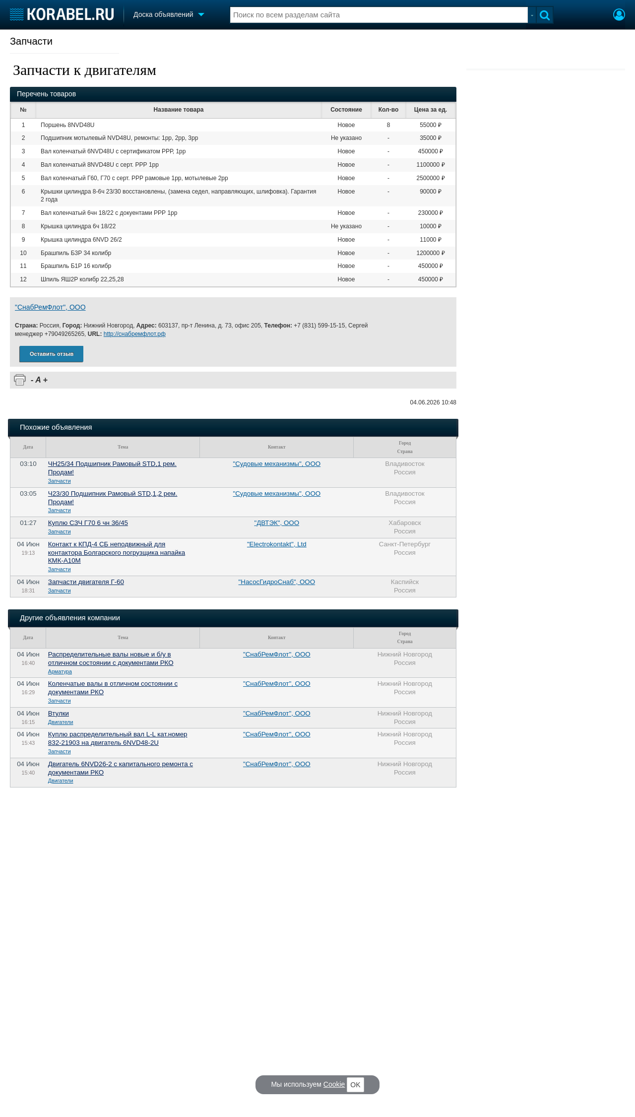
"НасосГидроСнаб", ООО (277, 582)
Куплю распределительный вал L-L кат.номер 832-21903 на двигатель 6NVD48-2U (118, 738)
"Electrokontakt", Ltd (277, 544)
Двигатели (60, 722)
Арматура (60, 671)
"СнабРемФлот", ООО (50, 307)
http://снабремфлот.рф (135, 333)
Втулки (58, 713)
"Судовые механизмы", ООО (277, 463)
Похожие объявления (56, 427)
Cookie (334, 1084)
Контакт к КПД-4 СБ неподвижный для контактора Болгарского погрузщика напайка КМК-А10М (116, 552)
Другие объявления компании (70, 618)
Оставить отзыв (51, 354)
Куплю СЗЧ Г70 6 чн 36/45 (88, 522)
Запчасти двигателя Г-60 (86, 582)
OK (355, 1085)
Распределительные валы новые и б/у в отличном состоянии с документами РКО (111, 658)
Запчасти (31, 41)
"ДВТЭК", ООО (276, 522)
